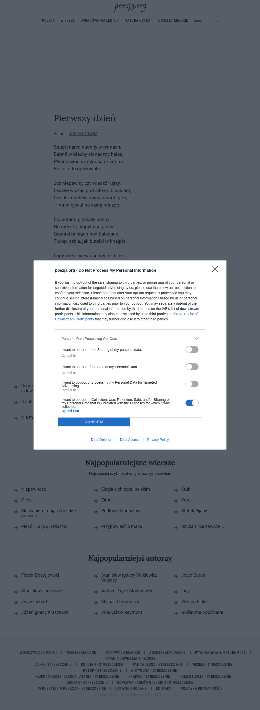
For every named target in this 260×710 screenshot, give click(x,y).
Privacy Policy (158, 440)
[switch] (192, 349)
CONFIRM (93, 422)
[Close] (216, 270)
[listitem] (130, 338)
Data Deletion (101, 440)
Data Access (130, 440)
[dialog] (130, 355)
